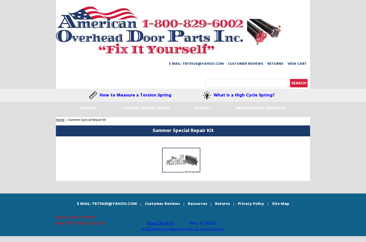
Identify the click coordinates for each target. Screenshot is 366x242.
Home (60, 120)
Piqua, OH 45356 (160, 223)
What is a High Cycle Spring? (244, 95)
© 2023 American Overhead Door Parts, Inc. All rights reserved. (183, 229)
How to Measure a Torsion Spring (135, 95)
